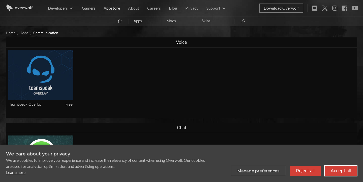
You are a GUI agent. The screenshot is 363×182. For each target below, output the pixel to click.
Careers (154, 8)
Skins (206, 21)
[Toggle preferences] (258, 171)
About (133, 8)
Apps (138, 21)
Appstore (112, 8)
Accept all (341, 170)
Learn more (15, 172)
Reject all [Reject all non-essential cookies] (305, 170)
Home (10, 33)
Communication (45, 33)
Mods (171, 21)
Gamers (89, 8)
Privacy (191, 8)
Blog (173, 8)
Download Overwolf (281, 8)
